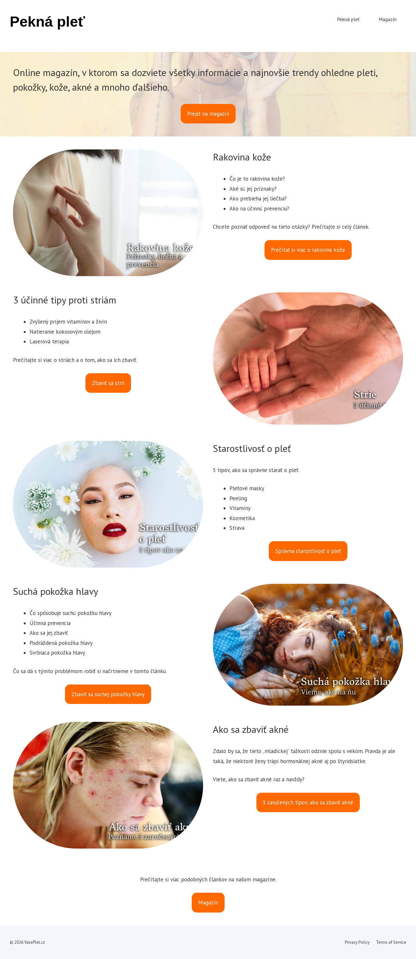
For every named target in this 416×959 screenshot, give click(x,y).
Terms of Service (391, 942)
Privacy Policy (357, 942)
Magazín (387, 19)
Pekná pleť (47, 21)
